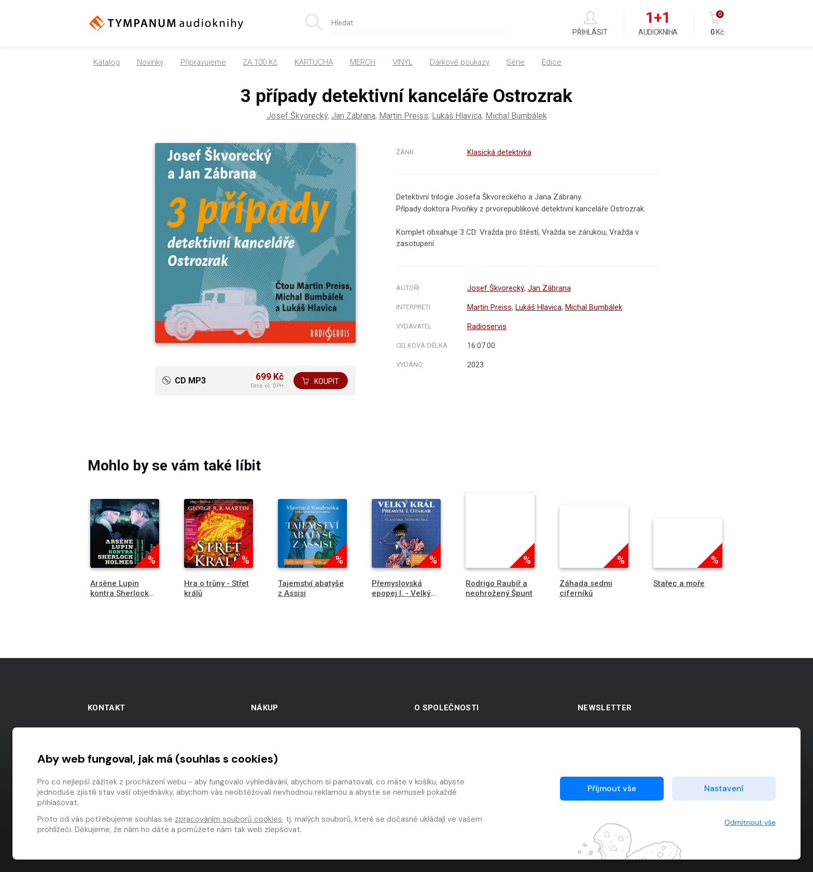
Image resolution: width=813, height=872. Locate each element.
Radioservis (486, 326)
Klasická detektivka (499, 152)
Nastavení (724, 788)
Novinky (150, 62)
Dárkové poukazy (459, 62)
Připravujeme (203, 62)
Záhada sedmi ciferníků (585, 588)
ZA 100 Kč (260, 62)
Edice (552, 62)
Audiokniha (657, 24)
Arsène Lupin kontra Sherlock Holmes (119, 593)
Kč (716, 23)
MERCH (362, 62)
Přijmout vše (611, 788)
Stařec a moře (679, 583)
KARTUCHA (314, 62)
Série (515, 62)
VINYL (403, 62)
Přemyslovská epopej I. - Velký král (401, 593)
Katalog (106, 62)
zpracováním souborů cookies (228, 819)
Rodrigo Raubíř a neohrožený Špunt (499, 588)
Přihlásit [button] (590, 23)
